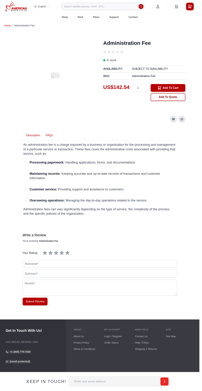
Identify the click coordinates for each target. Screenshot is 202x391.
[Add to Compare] (181, 119)
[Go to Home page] (16, 6)
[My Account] (157, 6)
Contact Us (141, 336)
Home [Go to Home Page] (7, 25)
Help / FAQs (142, 342)
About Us (78, 336)
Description (33, 135)
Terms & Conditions (84, 349)
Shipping (140, 349)
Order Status (111, 342)
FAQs (49, 135)
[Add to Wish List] (173, 119)
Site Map (171, 336)
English (41, 6)
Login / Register (113, 336)
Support (114, 17)
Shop (65, 17)
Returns (152, 349)
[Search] (141, 6)
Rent (80, 17)
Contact (133, 17)
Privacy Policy (81, 342)
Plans (96, 17)
